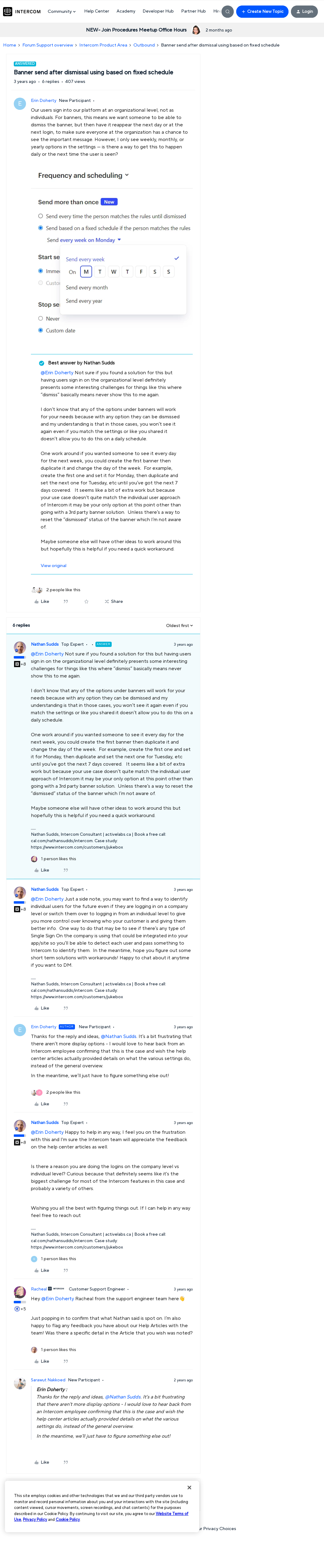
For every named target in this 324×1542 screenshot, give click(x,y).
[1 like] (53, 859)
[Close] (189, 1487)
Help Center (96, 11)
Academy (126, 11)
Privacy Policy (35, 1519)
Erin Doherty (43, 100)
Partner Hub (193, 11)
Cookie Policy (68, 1519)
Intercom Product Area (103, 45)
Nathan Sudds (45, 644)
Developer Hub (158, 11)
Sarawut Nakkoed (48, 1380)
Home (9, 45)
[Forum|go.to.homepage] (21, 12)
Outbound (144, 45)
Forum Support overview (47, 45)
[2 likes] (55, 590)
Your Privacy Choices (211, 1529)
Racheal (39, 1289)
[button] (262, 12)
